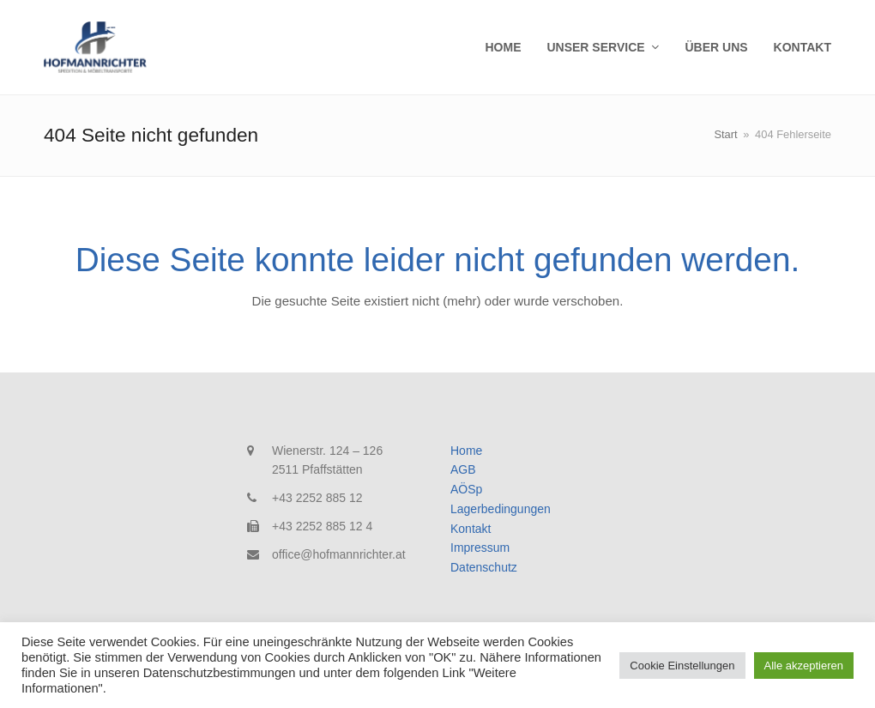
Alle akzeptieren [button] (804, 665)
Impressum (480, 547)
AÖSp (466, 489)
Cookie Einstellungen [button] (682, 665)
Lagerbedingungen (500, 509)
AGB (463, 469)
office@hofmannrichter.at (339, 554)
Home (466, 450)
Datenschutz (483, 567)
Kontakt (470, 529)
